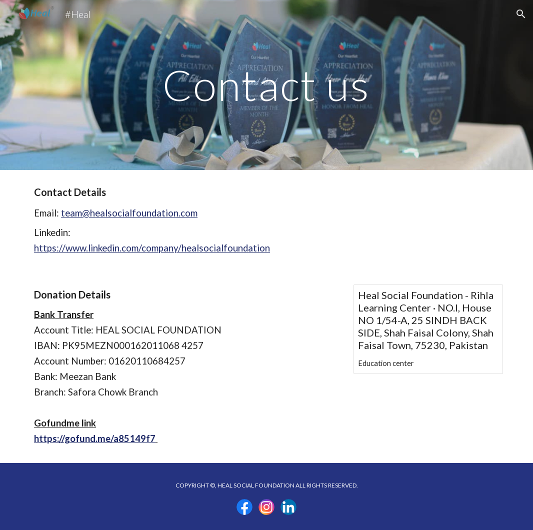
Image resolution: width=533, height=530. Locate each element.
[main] (266, 85)
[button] (521, 14)
